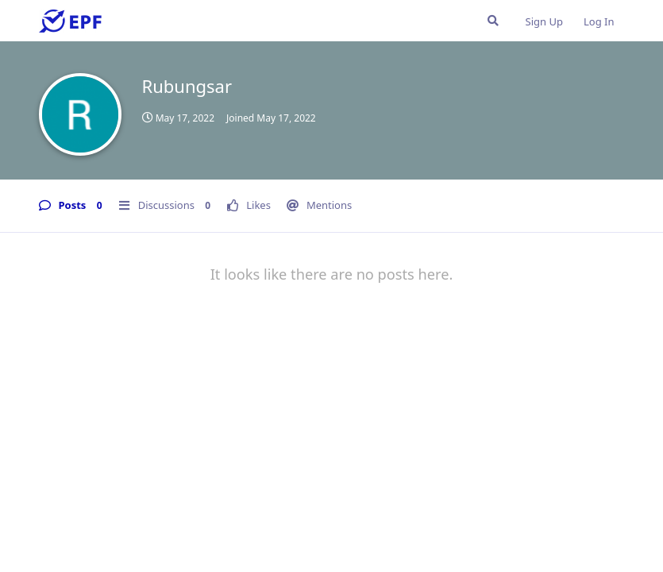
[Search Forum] (493, 20)
